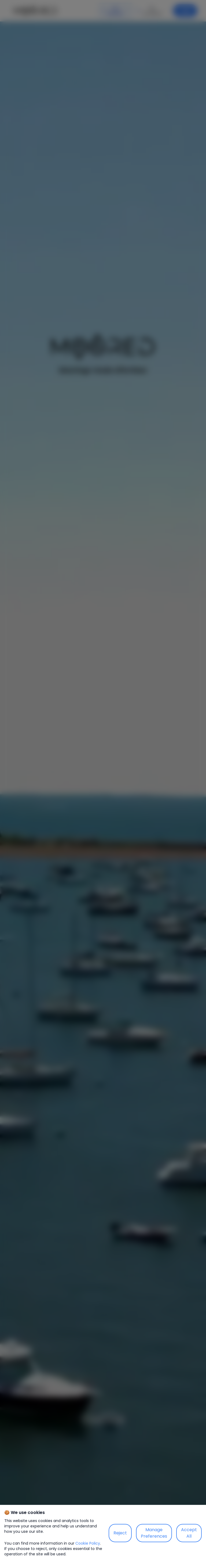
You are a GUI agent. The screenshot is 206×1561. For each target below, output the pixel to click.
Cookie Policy (87, 1543)
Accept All (189, 1533)
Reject (120, 1533)
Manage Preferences (154, 1533)
